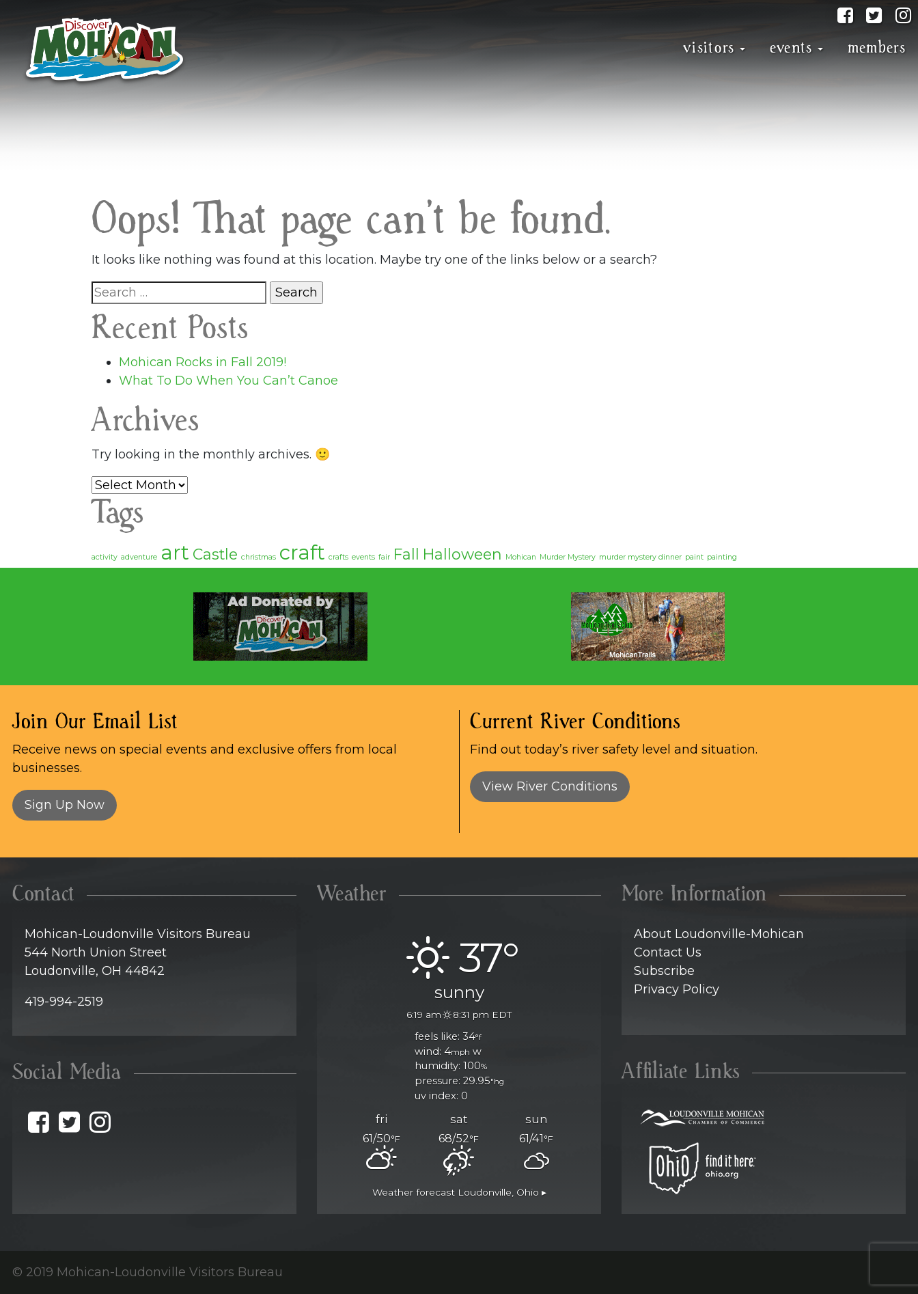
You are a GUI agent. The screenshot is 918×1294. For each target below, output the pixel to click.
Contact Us (667, 952)
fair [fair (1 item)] (384, 557)
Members (877, 48)
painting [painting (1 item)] (722, 557)
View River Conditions (549, 786)
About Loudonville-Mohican (719, 933)
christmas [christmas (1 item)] (258, 557)
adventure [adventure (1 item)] (139, 557)
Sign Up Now (65, 804)
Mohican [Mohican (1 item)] (520, 557)
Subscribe (664, 970)
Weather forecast (459, 1192)
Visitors (709, 48)
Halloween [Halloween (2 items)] (462, 554)
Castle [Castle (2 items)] (215, 554)
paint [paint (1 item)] (694, 557)
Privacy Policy (676, 989)
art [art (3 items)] (175, 552)
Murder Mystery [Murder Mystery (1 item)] (568, 557)
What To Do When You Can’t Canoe (228, 380)
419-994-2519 (64, 1001)
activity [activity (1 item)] (104, 557)
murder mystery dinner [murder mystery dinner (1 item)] (640, 557)
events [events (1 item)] (363, 557)
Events (791, 48)
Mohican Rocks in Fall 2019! (202, 362)
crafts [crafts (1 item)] (338, 557)
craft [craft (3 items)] (302, 552)
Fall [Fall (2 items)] (406, 554)
